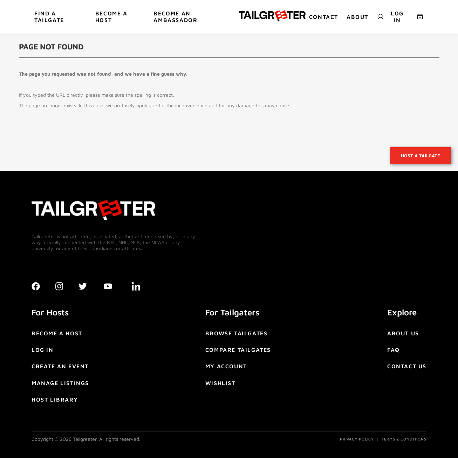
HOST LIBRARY (55, 399)
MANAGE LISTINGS (60, 383)
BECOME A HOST (111, 16)
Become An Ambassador (175, 16)
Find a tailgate (49, 16)
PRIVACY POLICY (357, 439)
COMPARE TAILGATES (238, 350)
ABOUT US (403, 333)
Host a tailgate (420, 155)
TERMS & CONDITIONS (404, 439)
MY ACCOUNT (226, 366)
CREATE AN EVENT (60, 366)
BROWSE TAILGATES (236, 333)
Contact (323, 17)
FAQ (393, 350)
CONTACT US (406, 366)
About (357, 17)
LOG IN (43, 350)
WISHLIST (220, 383)
